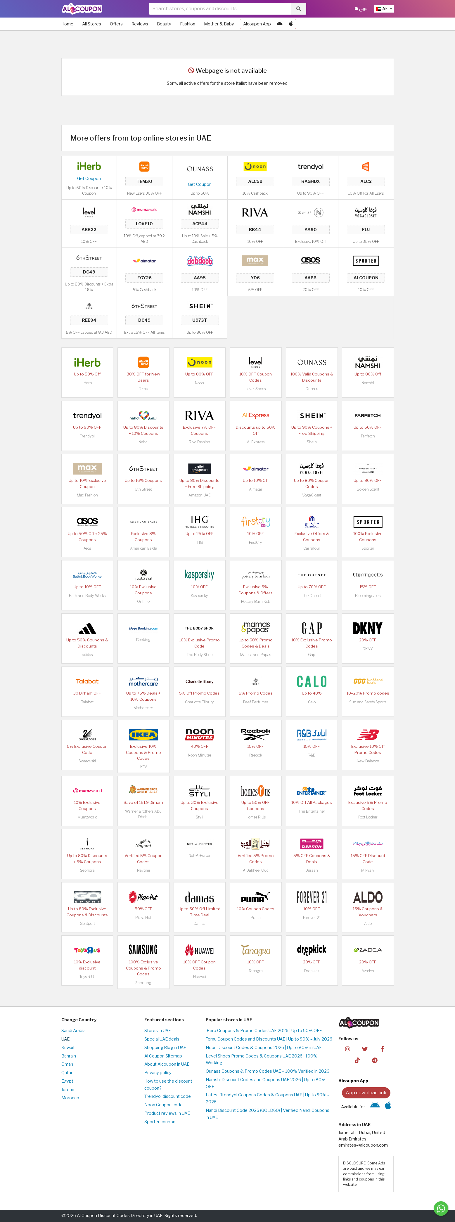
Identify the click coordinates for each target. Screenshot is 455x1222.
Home (67, 24)
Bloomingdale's (367, 595)
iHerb (87, 383)
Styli (199, 817)
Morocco (70, 1097)
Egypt (67, 1081)
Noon (199, 383)
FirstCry (255, 542)
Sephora (87, 870)
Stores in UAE (157, 1030)
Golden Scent (368, 489)
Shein (312, 442)
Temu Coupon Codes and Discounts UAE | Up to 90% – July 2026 (269, 1039)
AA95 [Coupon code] (200, 278)
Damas (199, 923)
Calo (312, 702)
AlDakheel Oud (256, 870)
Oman (67, 1064)
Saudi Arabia (73, 1030)
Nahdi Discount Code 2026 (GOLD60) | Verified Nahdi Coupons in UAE (267, 1114)
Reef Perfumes (255, 702)
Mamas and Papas (255, 654)
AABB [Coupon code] (310, 278)
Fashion (187, 24)
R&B (312, 755)
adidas (87, 654)
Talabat (87, 702)
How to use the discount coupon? (168, 1085)
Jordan (67, 1089)
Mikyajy (367, 870)
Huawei (199, 977)
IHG (199, 542)
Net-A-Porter (199, 855)
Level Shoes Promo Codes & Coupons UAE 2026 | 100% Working (261, 1059)
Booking (143, 640)
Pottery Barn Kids (255, 601)
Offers (116, 24)
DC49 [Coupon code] (89, 272)
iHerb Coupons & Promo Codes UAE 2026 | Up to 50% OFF (264, 1030)
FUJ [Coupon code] (366, 229)
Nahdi (143, 442)
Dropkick (311, 971)
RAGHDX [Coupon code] (310, 181)
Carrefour (311, 548)
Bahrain (68, 1056)
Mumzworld (87, 817)
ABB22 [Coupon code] (89, 229)
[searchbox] (220, 9)
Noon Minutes (199, 755)
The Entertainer (311, 811)
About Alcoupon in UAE (166, 1064)
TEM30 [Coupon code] (144, 181)
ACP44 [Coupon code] (200, 223)
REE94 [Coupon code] (89, 320)
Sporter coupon (159, 1121)
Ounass (311, 389)
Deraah (311, 870)
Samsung (143, 983)
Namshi (367, 383)
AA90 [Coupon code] (310, 229)
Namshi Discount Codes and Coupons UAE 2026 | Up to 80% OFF (266, 1083)
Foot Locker (368, 817)
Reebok (255, 755)
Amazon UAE (199, 495)
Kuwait (68, 1047)
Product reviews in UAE (167, 1113)
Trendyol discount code (167, 1096)
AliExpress (255, 442)
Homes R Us (256, 817)
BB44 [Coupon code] (255, 229)
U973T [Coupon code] (200, 320)
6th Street (143, 489)
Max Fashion (87, 495)
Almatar (255, 489)
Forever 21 (312, 917)
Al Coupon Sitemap (163, 1056)
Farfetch (368, 436)
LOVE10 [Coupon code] (144, 223)
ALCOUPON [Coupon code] (366, 278)
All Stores (91, 24)
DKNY (368, 649)
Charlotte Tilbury (199, 702)
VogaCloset (311, 495)
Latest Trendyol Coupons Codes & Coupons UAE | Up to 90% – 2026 (268, 1098)
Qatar (66, 1072)
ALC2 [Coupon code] (366, 181)
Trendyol (87, 436)
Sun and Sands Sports (367, 702)
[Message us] (441, 1208)
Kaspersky (199, 595)
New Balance (368, 761)
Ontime (143, 601)
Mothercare (143, 708)
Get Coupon (89, 178)
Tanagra (255, 971)
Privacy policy (158, 1072)
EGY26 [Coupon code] (144, 278)
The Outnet (311, 595)
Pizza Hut (143, 917)
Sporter (367, 548)
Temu (143, 389)
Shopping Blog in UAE (165, 1047)
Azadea (367, 971)
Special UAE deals (161, 1039)
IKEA (143, 767)
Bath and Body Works (87, 595)
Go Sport (87, 923)
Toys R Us (87, 977)
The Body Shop (199, 654)
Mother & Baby (219, 24)
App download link (366, 1092)
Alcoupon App (257, 24)
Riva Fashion (199, 442)
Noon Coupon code (163, 1104)
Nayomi (143, 870)
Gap (311, 654)
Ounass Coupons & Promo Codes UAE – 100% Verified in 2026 (267, 1071)
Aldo (368, 923)
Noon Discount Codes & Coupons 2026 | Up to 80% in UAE (264, 1047)
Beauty (164, 24)
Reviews (140, 24)
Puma (255, 917)
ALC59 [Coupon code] (255, 181)
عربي (361, 9)
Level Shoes (255, 389)
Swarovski (87, 761)
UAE (65, 1039)
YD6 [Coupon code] (255, 278)
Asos (87, 548)
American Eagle (143, 548)
